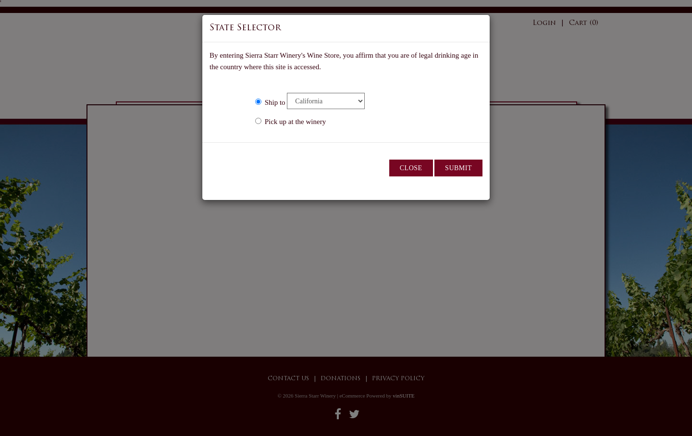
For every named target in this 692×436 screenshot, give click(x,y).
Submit (458, 168)
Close (411, 168)
